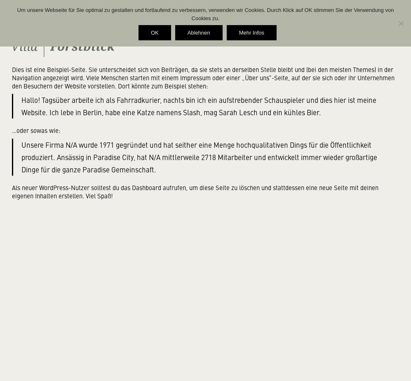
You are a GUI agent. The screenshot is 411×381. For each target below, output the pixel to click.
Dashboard (146, 187)
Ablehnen (199, 33)
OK (155, 33)
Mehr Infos (251, 33)
